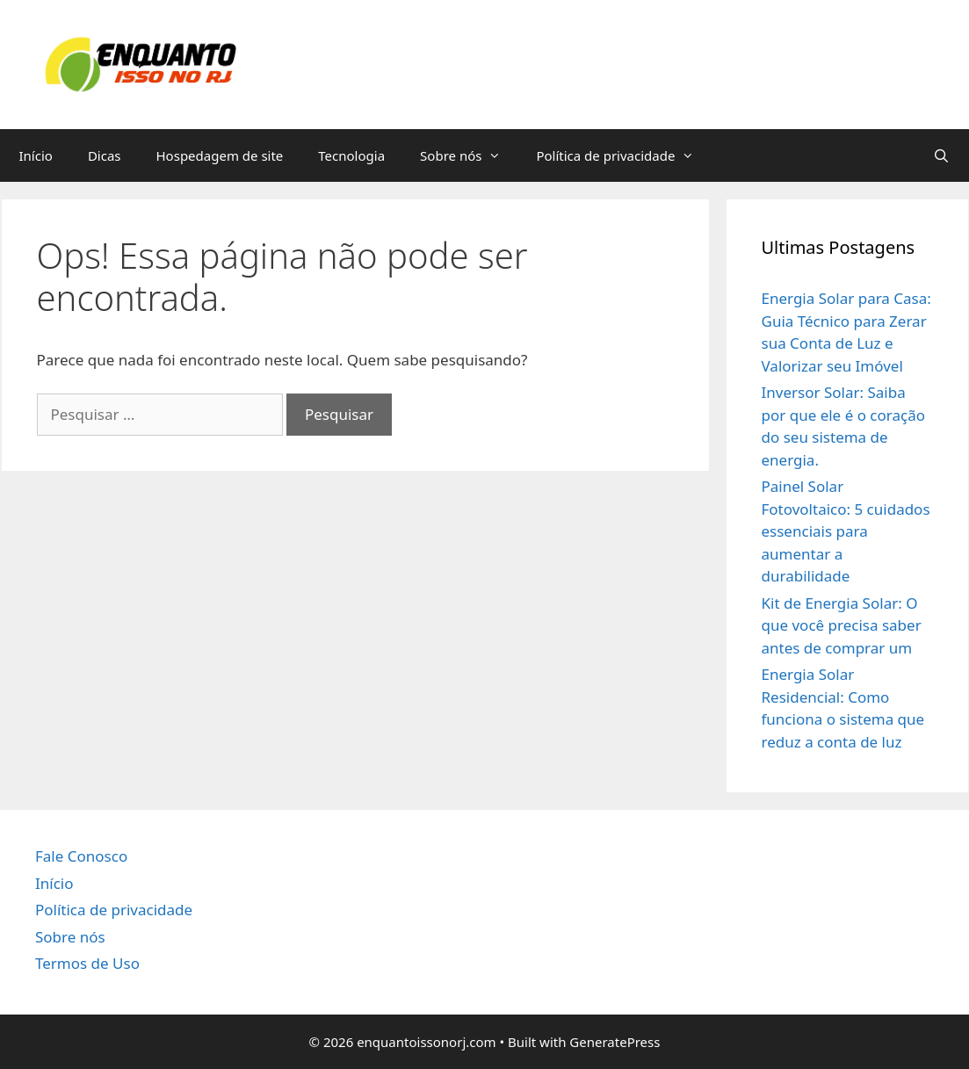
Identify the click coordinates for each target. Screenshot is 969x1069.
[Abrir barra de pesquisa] (941, 155)
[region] (484, 1016)
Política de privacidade (624, 155)
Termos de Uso (87, 963)
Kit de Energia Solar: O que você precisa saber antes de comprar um (842, 625)
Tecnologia (351, 155)
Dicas (104, 155)
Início (36, 155)
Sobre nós (469, 155)
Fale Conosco (81, 856)
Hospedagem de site (220, 155)
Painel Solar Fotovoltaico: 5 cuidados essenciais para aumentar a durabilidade (846, 531)
